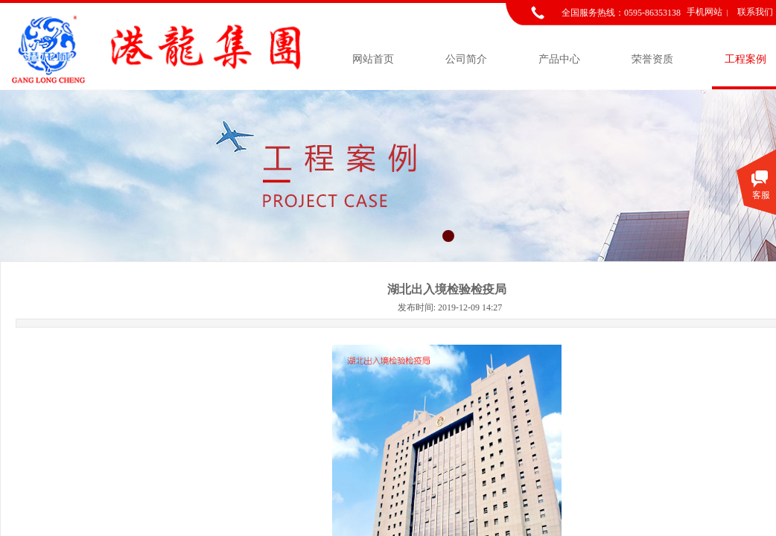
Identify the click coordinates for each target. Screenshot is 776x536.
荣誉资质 (652, 59)
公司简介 (466, 59)
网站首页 (373, 59)
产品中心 (559, 59)
